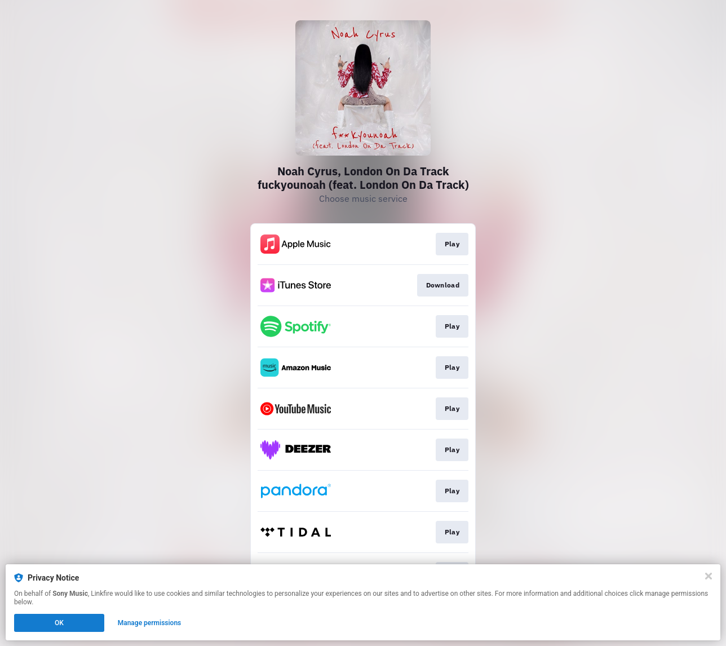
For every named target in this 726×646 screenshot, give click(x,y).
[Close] (709, 576)
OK (59, 623)
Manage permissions (150, 623)
